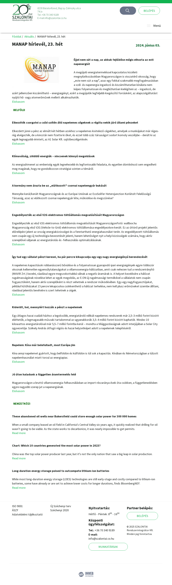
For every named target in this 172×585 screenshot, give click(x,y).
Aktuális (29, 36)
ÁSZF (15, 510)
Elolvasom (18, 101)
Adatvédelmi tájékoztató (27, 514)
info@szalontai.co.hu (56, 18)
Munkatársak (108, 547)
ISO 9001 (17, 506)
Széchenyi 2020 (59, 510)
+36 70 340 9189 (50, 14)
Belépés (149, 11)
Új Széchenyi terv (60, 506)
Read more (19, 433)
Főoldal (16, 36)
